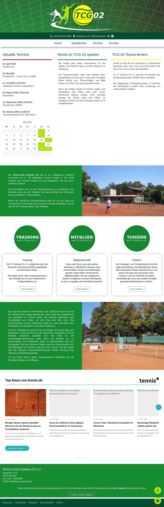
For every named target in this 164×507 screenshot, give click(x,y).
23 (41, 144)
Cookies (59, 502)
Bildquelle (33, 502)
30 (41, 149)
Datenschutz (20, 502)
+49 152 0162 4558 (60, 36)
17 (48, 140)
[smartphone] (157, 490)
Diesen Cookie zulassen (82, 495)
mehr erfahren (27, 289)
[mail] (157, 500)
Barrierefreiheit (46, 502)
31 (48, 149)
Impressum (8, 502)
